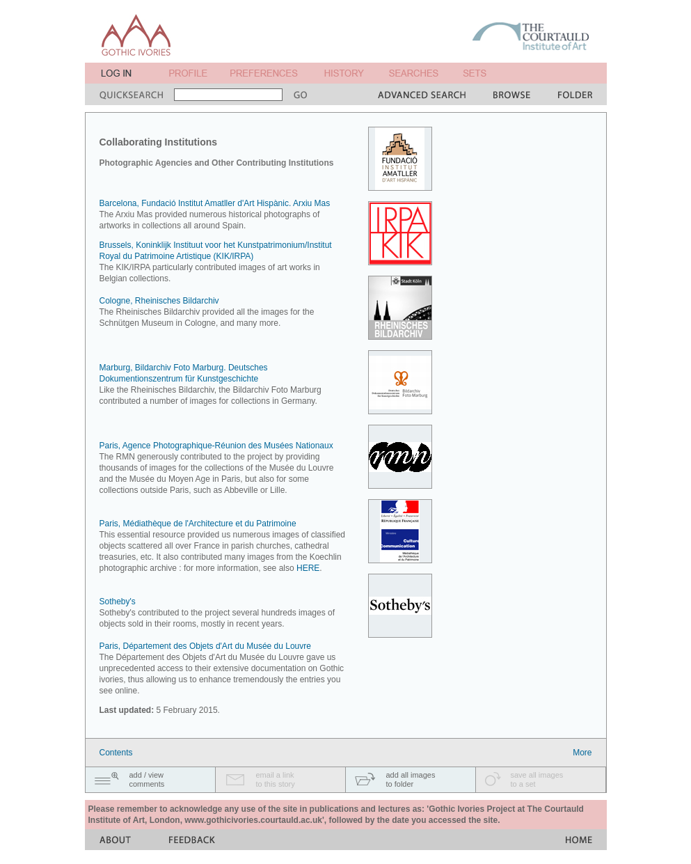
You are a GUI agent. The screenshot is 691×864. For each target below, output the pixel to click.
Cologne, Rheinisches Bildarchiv (159, 301)
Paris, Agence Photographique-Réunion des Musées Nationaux (216, 445)
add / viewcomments (147, 779)
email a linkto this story (275, 779)
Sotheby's (118, 601)
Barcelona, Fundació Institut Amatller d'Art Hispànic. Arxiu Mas (215, 203)
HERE (307, 568)
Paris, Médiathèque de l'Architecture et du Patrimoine (198, 523)
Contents (116, 752)
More (582, 752)
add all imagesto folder (411, 779)
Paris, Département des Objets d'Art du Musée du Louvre (205, 646)
